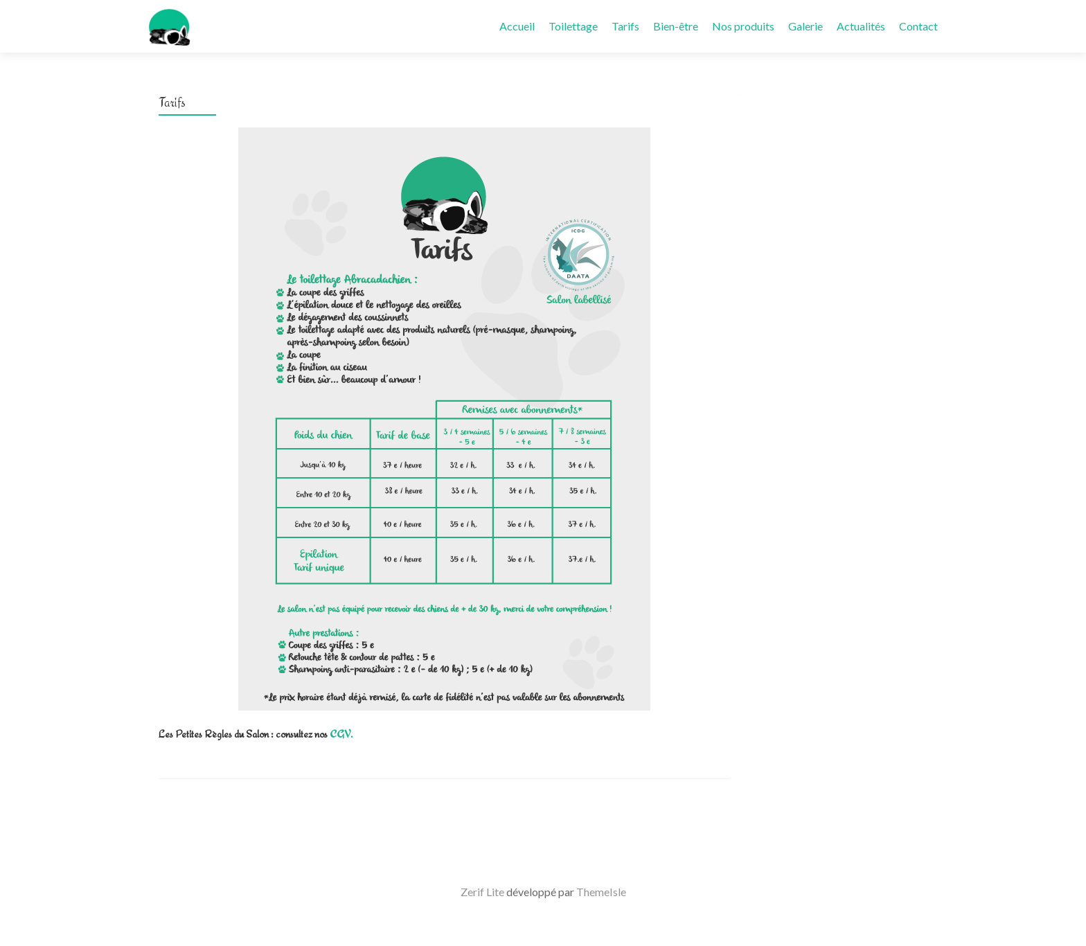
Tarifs (625, 26)
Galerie (805, 26)
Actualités (861, 26)
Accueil (517, 26)
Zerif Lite (483, 891)
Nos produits (743, 26)
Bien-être (675, 26)
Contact (918, 26)
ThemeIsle (601, 891)
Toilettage (573, 26)
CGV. (341, 733)
